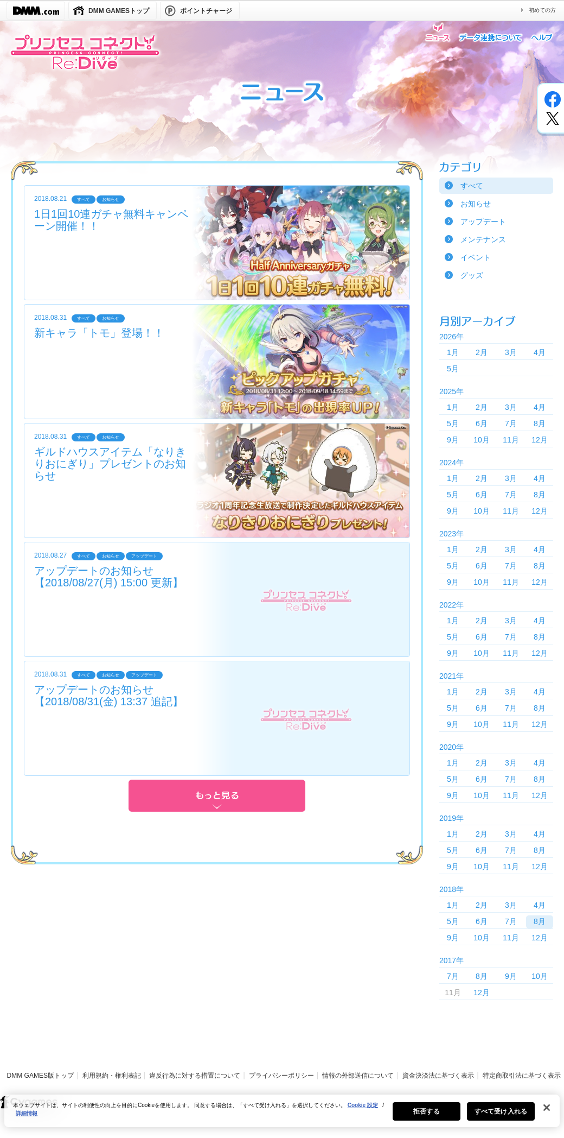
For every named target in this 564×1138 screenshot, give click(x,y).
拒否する (426, 1118)
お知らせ (475, 203)
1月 (453, 352)
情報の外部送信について (358, 1075)
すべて (471, 185)
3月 (511, 352)
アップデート (483, 221)
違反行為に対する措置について (194, 1075)
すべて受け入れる (501, 1118)
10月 (481, 439)
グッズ (471, 275)
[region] (282, 1117)
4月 (540, 352)
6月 (482, 423)
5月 (453, 368)
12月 (539, 439)
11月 (511, 439)
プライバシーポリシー (281, 1075)
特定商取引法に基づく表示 (522, 1075)
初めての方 (542, 10)
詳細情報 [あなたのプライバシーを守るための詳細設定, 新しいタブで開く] (26, 1120)
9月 (453, 439)
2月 (482, 352)
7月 (511, 423)
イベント (475, 257)
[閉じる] (547, 1114)
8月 (540, 423)
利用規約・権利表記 (111, 1075)
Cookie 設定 (363, 1112)
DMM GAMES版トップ (40, 1075)
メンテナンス (483, 239)
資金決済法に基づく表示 (438, 1075)
